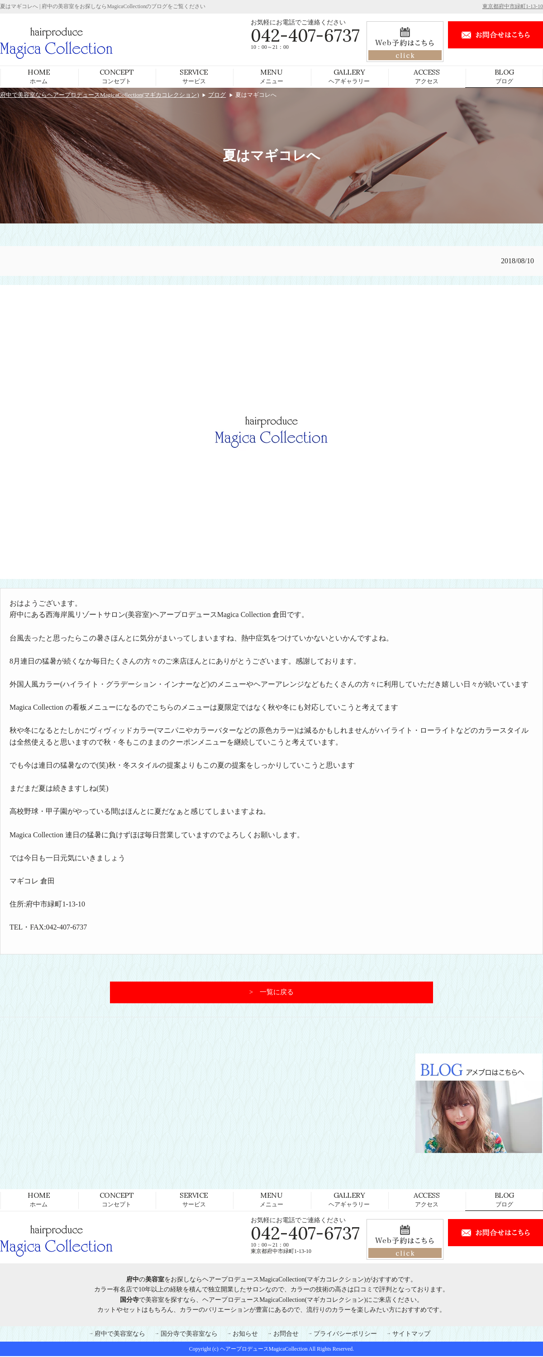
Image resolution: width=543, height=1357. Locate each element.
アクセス (426, 76)
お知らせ (245, 1335)
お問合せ (286, 1335)
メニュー (271, 76)
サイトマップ (411, 1335)
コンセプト (117, 76)
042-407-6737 (305, 35)
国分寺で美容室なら (189, 1335)
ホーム (39, 76)
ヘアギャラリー (349, 76)
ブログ (504, 76)
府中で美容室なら (120, 1335)
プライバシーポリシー (345, 1335)
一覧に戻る (277, 993)
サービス (194, 76)
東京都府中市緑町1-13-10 (512, 6)
